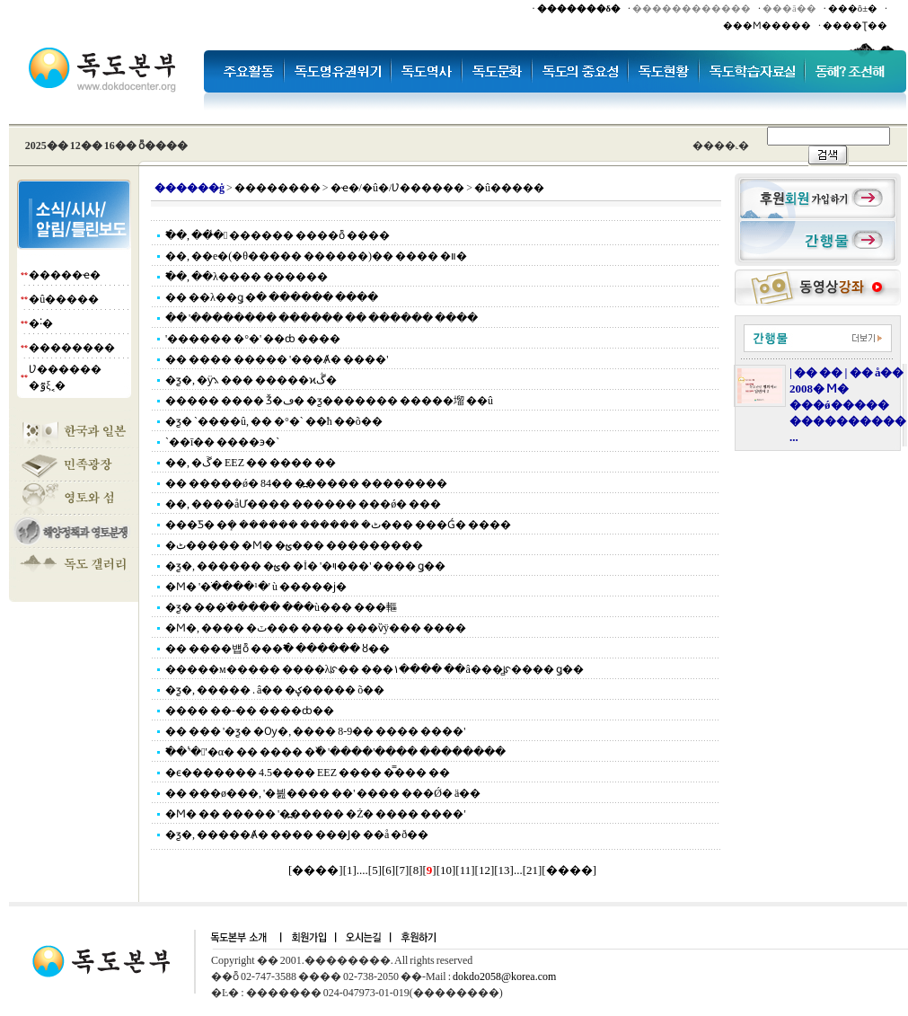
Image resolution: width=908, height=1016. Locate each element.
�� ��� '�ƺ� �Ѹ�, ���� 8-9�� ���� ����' (315, 731)
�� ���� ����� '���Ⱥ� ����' (276, 359)
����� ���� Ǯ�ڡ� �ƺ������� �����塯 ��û (329, 400)
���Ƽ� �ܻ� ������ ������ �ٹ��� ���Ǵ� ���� (338, 524)
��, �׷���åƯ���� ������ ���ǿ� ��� (303, 504)
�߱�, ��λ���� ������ (246, 276)
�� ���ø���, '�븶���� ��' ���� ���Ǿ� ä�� (322, 793)
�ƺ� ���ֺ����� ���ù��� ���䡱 (281, 607)
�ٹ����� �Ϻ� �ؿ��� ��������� (294, 545)
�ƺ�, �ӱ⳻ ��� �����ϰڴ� (251, 380)
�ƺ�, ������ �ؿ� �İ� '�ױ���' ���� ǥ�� (305, 566)
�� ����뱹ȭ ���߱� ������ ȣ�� (277, 648)
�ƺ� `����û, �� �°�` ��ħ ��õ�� (274, 421)
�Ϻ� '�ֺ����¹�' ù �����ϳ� (256, 586)
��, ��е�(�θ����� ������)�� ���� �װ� (316, 256)
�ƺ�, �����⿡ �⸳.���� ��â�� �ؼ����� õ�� (274, 690)
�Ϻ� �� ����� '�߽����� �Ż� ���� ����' (315, 814)
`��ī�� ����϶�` (222, 442)
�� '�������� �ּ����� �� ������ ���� (321, 318)
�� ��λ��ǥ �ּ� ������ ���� (271, 297)
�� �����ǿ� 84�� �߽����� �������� (306, 483)
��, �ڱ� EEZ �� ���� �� (250, 462)
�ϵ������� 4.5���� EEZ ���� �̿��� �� (307, 772)
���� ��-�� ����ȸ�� (249, 710)
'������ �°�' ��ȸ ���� (252, 338)
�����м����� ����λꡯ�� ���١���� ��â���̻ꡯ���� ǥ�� (374, 669)
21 (532, 870)
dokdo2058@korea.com (504, 976)
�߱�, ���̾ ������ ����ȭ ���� (277, 235)
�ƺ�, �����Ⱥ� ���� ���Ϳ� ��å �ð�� (296, 834)
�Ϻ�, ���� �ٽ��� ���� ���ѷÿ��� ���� (315, 628)
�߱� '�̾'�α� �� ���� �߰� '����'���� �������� (335, 752)
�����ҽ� (65, 275)
